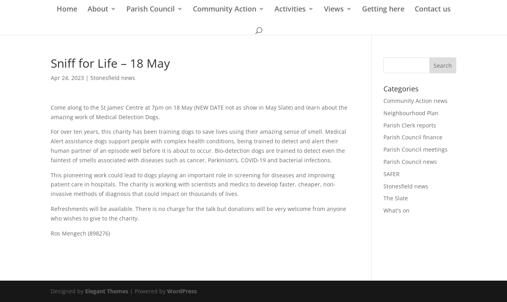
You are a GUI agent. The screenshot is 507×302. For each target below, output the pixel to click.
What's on (396, 210)
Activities (290, 9)
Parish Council (150, 9)
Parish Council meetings (415, 149)
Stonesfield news (112, 78)
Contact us (433, 9)
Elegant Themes (106, 291)
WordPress (182, 291)
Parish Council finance (412, 137)
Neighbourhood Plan (410, 113)
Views (334, 9)
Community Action (224, 9)
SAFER (391, 174)
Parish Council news (410, 161)
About (98, 9)
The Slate (395, 198)
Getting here (383, 9)
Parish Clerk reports (409, 125)
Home (67, 9)
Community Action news (415, 100)
